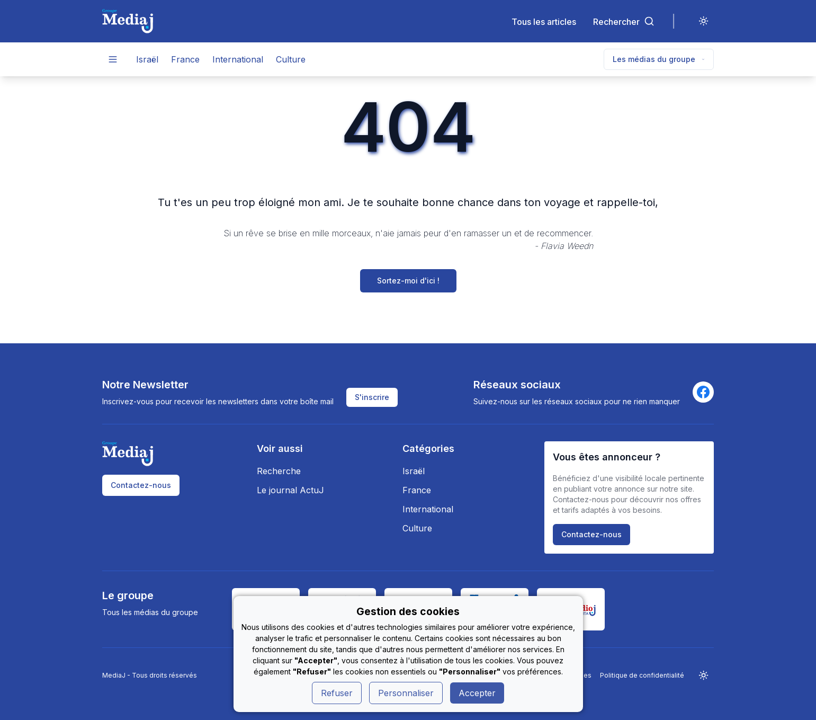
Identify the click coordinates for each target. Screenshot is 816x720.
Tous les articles (544, 21)
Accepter (477, 693)
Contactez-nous (141, 485)
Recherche (279, 471)
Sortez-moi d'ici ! (408, 280)
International (237, 59)
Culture (291, 59)
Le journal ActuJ (290, 490)
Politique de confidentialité (642, 675)
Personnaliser (406, 693)
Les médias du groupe (659, 59)
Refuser (337, 693)
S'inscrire (372, 397)
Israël (147, 59)
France (185, 59)
